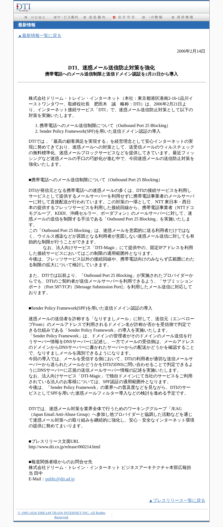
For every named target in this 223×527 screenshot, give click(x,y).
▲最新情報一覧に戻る (39, 35)
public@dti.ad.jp (59, 479)
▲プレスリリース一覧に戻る (177, 500)
